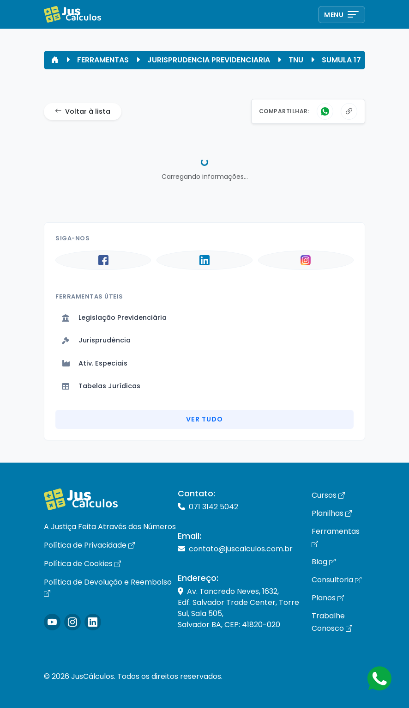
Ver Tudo (204, 419)
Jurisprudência (96, 340)
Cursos (328, 495)
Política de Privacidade (89, 545)
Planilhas (332, 513)
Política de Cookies (82, 563)
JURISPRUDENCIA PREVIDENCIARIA (208, 60)
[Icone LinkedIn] (92, 622)
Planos (328, 597)
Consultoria (336, 579)
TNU (296, 60)
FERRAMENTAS (103, 60)
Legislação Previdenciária (114, 317)
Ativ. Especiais (94, 363)
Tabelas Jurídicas (101, 386)
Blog (324, 561)
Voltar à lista (82, 112)
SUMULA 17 (341, 60)
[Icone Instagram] (52, 622)
